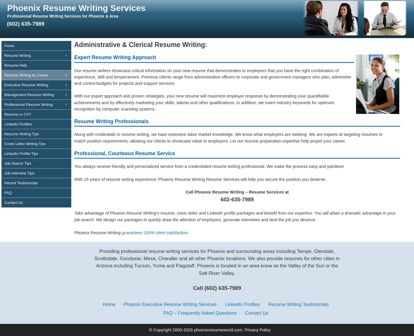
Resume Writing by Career (37, 75)
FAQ (8, 193)
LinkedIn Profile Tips (21, 153)
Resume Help (15, 65)
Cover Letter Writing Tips (25, 144)
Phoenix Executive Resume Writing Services (170, 304)
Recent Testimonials (21, 183)
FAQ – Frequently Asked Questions (200, 313)
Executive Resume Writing (37, 85)
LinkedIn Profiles (18, 124)
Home (9, 46)
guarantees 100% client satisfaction (155, 232)
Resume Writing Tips (21, 134)
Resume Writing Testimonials (298, 304)
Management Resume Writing (37, 95)
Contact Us (13, 202)
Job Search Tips (17, 163)
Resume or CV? (17, 114)
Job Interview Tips (19, 173)
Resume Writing (37, 55)
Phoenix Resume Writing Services (76, 8)
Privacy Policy (258, 330)
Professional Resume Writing (37, 104)
